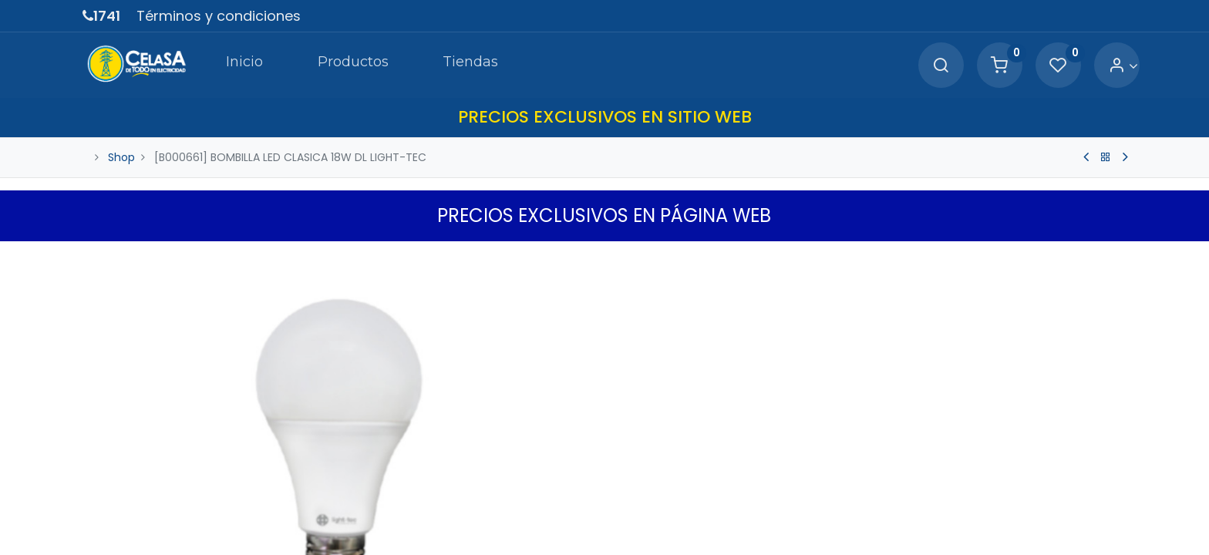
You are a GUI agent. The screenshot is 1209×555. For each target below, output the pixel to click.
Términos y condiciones (218, 15)
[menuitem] (235, 64)
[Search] (929, 66)
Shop (121, 156)
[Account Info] (1111, 66)
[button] (1117, 257)
